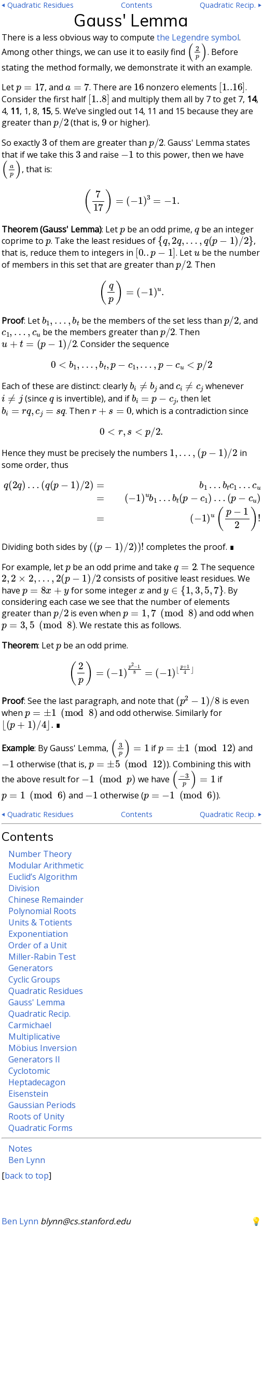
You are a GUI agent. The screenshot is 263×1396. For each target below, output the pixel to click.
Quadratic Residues (45, 991)
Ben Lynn (26, 1160)
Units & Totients (40, 922)
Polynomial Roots (42, 911)
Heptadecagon (36, 1082)
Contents (137, 5)
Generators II (34, 1059)
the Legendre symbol (198, 37)
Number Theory (40, 854)
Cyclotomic (29, 1070)
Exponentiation (38, 933)
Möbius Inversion (42, 1048)
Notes (20, 1148)
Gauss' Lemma (36, 1002)
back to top (27, 1175)
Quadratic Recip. (39, 1013)
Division (23, 888)
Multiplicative (34, 1036)
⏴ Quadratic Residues (38, 5)
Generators (30, 968)
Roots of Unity (36, 1116)
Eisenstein (28, 1093)
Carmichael (29, 1025)
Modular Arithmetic (46, 865)
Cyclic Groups (34, 979)
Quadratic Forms (40, 1128)
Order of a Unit (37, 945)
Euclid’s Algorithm (42, 876)
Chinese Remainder (46, 899)
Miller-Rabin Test (42, 956)
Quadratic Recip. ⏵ (230, 5)
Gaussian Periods (42, 1105)
